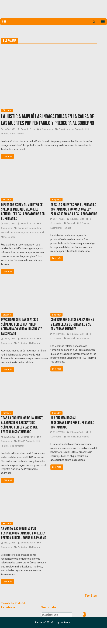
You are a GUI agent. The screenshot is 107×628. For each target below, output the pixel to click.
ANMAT (21, 441)
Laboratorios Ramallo (34, 232)
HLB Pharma (17, 232)
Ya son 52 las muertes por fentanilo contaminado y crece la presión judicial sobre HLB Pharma (23, 533)
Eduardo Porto (28, 129)
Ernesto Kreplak (66, 129)
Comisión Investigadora (29, 228)
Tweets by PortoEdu (13, 603)
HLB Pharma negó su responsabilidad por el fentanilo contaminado (72, 423)
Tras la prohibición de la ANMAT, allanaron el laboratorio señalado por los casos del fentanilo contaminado (22, 425)
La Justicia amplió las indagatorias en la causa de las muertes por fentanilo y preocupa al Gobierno (47, 120)
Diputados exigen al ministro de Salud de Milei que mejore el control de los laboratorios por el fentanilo (23, 211)
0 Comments (45, 129)
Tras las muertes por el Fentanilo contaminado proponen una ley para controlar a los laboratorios (73, 209)
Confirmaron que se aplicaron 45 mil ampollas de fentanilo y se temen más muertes (72, 324)
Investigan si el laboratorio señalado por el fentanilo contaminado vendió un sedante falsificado (21, 326)
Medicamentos (17, 446)
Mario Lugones (17, 133)
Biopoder (7, 110)
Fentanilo (79, 129)
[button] (63, 622)
